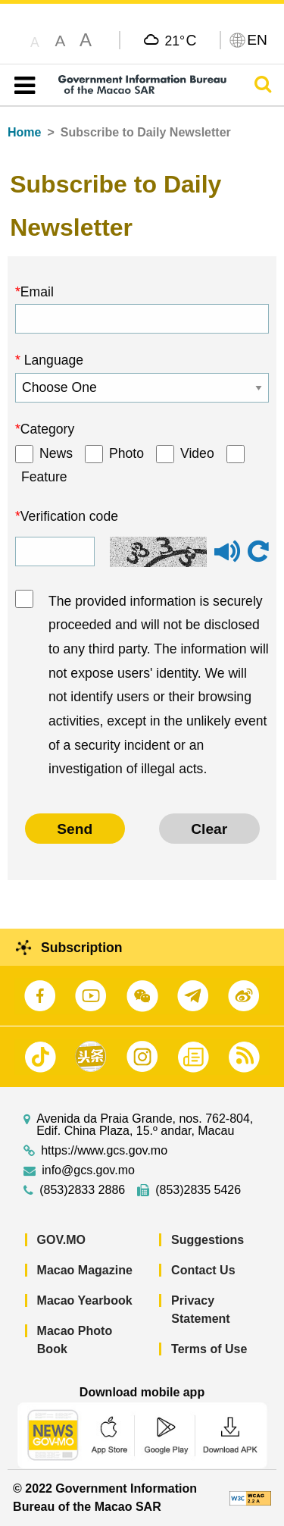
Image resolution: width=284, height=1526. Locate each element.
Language (51, 360)
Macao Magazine (85, 1270)
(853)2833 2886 (82, 1190)
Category (47, 429)
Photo (126, 453)
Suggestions (207, 1239)
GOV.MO (61, 1239)
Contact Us (203, 1270)
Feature (44, 476)
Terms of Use (209, 1349)
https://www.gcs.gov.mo (104, 1151)
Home (24, 132)
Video (197, 453)
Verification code (69, 516)
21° (180, 40)
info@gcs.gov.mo (88, 1170)
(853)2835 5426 (198, 1190)
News (56, 453)
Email (37, 291)
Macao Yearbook (85, 1300)
